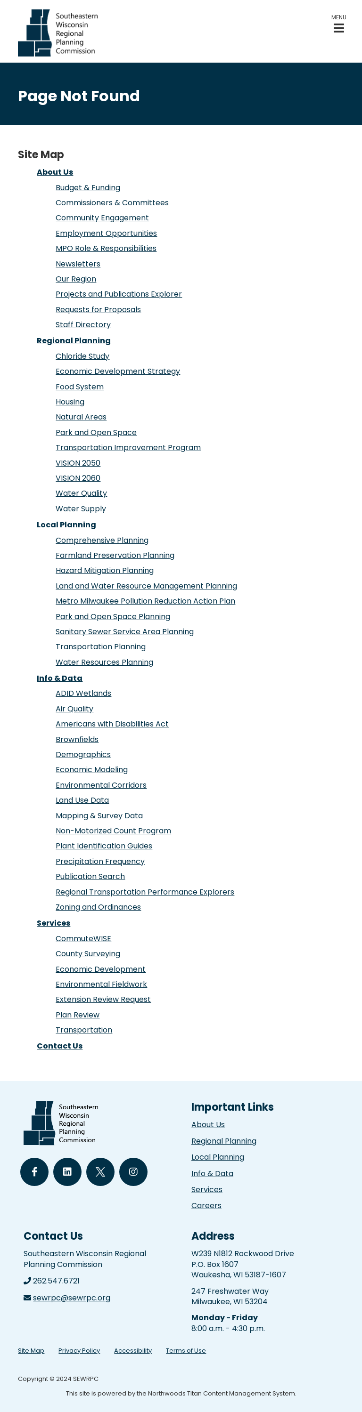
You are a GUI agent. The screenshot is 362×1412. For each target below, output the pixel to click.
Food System (80, 386)
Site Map (31, 1350)
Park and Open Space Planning (113, 616)
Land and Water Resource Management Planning (146, 586)
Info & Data (59, 678)
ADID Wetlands (83, 693)
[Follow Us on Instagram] (133, 1172)
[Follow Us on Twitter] (100, 1172)
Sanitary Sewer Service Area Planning (125, 631)
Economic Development (101, 969)
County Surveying (88, 953)
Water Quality (81, 493)
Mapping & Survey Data (99, 815)
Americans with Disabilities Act (112, 723)
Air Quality (74, 708)
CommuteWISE (83, 938)
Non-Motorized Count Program (113, 830)
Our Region (76, 279)
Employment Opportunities (106, 233)
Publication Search (90, 876)
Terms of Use (186, 1350)
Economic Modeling (92, 769)
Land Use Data (82, 800)
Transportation (84, 1030)
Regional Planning (74, 340)
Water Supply (81, 508)
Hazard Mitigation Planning (105, 570)
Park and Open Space (96, 432)
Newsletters (78, 263)
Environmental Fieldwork (101, 984)
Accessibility (133, 1350)
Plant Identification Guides (104, 845)
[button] (339, 23)
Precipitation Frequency (100, 861)
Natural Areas (81, 416)
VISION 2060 (78, 478)
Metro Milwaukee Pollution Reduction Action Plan (145, 601)
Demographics (83, 754)
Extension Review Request (103, 999)
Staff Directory (83, 324)
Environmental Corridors (101, 785)
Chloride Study (82, 356)
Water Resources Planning (104, 662)
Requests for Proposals (98, 309)
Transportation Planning (101, 646)
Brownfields (77, 739)
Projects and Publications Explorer (119, 294)
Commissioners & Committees (112, 202)
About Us (55, 172)
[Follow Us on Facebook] (34, 1172)
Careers (206, 1205)
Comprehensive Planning (102, 540)
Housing (70, 401)
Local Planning (66, 524)
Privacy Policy (79, 1350)
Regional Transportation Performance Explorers (145, 892)
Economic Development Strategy (118, 371)
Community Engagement (102, 217)
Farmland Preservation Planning (115, 555)
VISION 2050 (78, 463)
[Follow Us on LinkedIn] (67, 1172)
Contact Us (59, 1046)
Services (53, 923)
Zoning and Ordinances (98, 907)
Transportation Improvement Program (128, 447)
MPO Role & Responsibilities (106, 248)
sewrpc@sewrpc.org (71, 1297)
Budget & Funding (88, 187)
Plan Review (77, 1014)
